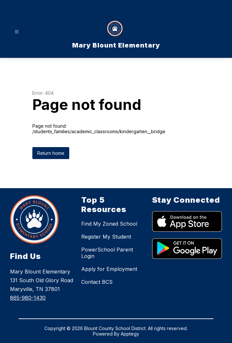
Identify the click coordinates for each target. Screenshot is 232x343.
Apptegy (130, 334)
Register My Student (106, 236)
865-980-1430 (28, 298)
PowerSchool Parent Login (107, 252)
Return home (50, 153)
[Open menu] (16, 32)
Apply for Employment (109, 269)
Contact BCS (97, 282)
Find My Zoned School (109, 223)
